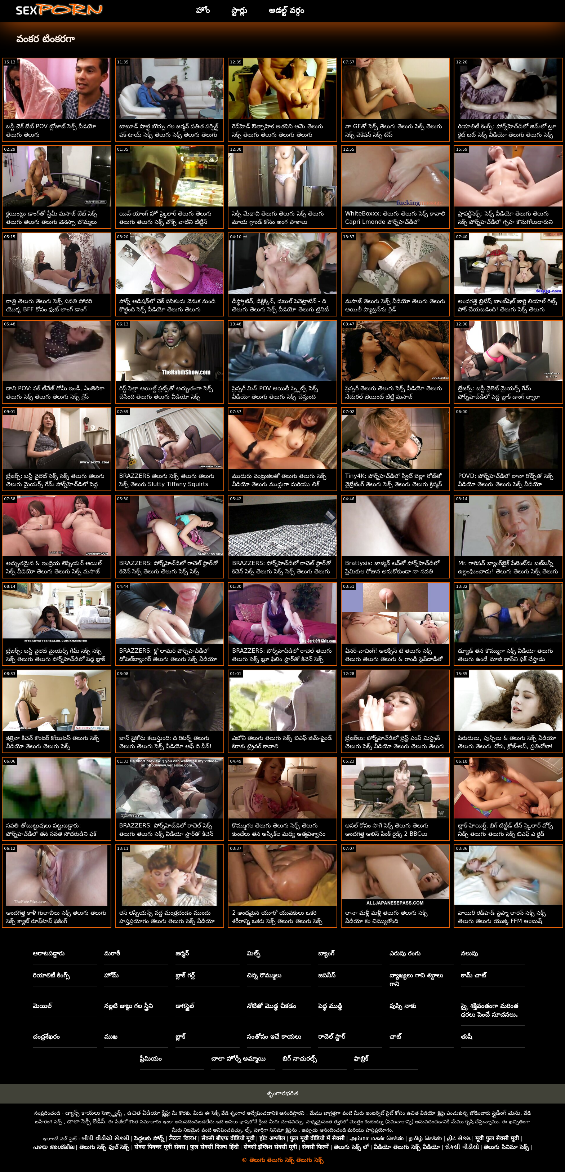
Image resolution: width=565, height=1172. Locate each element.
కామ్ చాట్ (473, 975)
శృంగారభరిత (282, 1093)
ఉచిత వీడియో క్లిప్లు (148, 1112)
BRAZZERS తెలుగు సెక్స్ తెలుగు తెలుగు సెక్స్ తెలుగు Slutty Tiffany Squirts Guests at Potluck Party (166, 484)
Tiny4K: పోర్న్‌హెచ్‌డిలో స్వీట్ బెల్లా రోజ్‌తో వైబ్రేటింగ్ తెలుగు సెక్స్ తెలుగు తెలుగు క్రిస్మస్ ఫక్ (393, 484)
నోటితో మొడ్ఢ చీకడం (271, 1005)
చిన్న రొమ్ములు (264, 975)
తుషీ (466, 1036)
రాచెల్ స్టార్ (331, 1036)
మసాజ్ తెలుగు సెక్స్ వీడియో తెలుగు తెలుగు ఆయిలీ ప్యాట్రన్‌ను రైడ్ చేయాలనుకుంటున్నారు (395, 309)
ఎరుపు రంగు (405, 953)
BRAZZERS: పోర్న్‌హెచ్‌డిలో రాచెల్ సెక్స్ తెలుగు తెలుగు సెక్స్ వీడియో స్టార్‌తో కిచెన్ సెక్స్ (166, 833)
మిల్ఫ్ (253, 953)
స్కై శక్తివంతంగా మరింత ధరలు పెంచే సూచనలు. (489, 1010)
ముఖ (110, 1036)
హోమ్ (111, 975)
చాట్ (395, 1036)
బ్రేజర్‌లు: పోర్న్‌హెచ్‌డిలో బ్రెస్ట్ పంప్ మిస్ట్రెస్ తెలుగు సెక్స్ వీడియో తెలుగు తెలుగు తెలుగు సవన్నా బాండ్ (395, 746)
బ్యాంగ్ (326, 953)
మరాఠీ (112, 953)
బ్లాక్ (180, 1036)
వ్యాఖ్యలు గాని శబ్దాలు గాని (416, 979)
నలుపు (469, 953)
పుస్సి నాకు (403, 1005)
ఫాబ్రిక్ (361, 1058)
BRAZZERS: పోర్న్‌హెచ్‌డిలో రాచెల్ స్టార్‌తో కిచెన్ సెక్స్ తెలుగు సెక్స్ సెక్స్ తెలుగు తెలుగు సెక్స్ (281, 571)
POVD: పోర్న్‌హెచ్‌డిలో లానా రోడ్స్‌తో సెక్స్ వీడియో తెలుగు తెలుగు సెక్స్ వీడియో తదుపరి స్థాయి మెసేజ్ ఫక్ (505, 484)
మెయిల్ (42, 1005)
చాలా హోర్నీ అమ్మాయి (238, 1058)
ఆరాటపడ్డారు (48, 953)
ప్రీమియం (151, 1058)
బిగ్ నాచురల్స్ (299, 1058)
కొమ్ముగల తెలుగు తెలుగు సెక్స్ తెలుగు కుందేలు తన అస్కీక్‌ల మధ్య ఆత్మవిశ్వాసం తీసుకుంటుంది (278, 833)
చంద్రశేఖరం (46, 1036)
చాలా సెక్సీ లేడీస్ (86, 1121)
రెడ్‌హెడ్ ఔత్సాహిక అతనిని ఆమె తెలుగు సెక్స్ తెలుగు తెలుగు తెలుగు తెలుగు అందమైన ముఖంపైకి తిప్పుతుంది (277, 134)
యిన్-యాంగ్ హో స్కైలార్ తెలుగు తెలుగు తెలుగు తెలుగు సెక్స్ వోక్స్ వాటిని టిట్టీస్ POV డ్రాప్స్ (165, 222)
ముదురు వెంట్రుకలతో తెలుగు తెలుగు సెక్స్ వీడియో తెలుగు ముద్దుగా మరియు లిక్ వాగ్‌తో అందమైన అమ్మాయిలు (279, 484)
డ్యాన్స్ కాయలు (82, 1112)
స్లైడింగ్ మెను (506, 1112)
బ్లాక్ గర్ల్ (185, 975)
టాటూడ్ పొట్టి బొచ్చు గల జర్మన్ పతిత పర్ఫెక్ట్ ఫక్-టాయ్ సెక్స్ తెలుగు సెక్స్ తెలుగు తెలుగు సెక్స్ (168, 134)
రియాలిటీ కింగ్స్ (51, 975)
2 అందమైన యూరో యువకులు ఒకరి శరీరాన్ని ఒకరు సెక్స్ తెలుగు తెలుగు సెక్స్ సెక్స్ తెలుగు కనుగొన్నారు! (277, 921)
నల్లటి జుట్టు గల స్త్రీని (128, 1005)
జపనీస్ (326, 975)
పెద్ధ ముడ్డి (330, 1005)
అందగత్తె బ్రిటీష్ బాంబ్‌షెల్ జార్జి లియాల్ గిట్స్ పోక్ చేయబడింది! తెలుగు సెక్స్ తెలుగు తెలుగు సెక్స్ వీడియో (507, 309)
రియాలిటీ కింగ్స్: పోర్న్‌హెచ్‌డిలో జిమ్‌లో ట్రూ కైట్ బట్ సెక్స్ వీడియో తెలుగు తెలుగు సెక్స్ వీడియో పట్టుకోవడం (507, 134)
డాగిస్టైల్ (184, 1005)
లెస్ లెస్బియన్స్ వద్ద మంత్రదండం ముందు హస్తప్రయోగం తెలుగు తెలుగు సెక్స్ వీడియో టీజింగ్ (167, 921)
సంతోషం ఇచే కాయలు (274, 1036)
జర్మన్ (182, 953)
